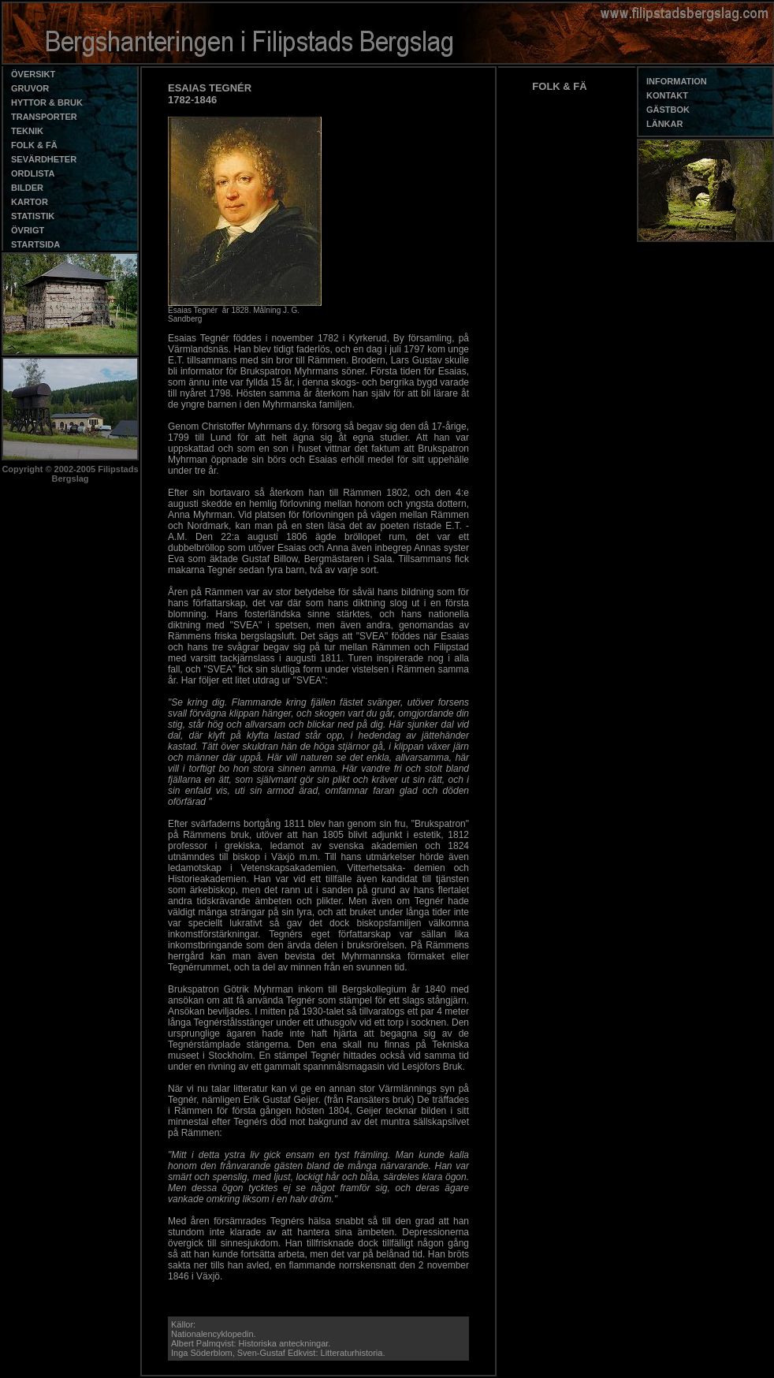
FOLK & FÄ (559, 86)
